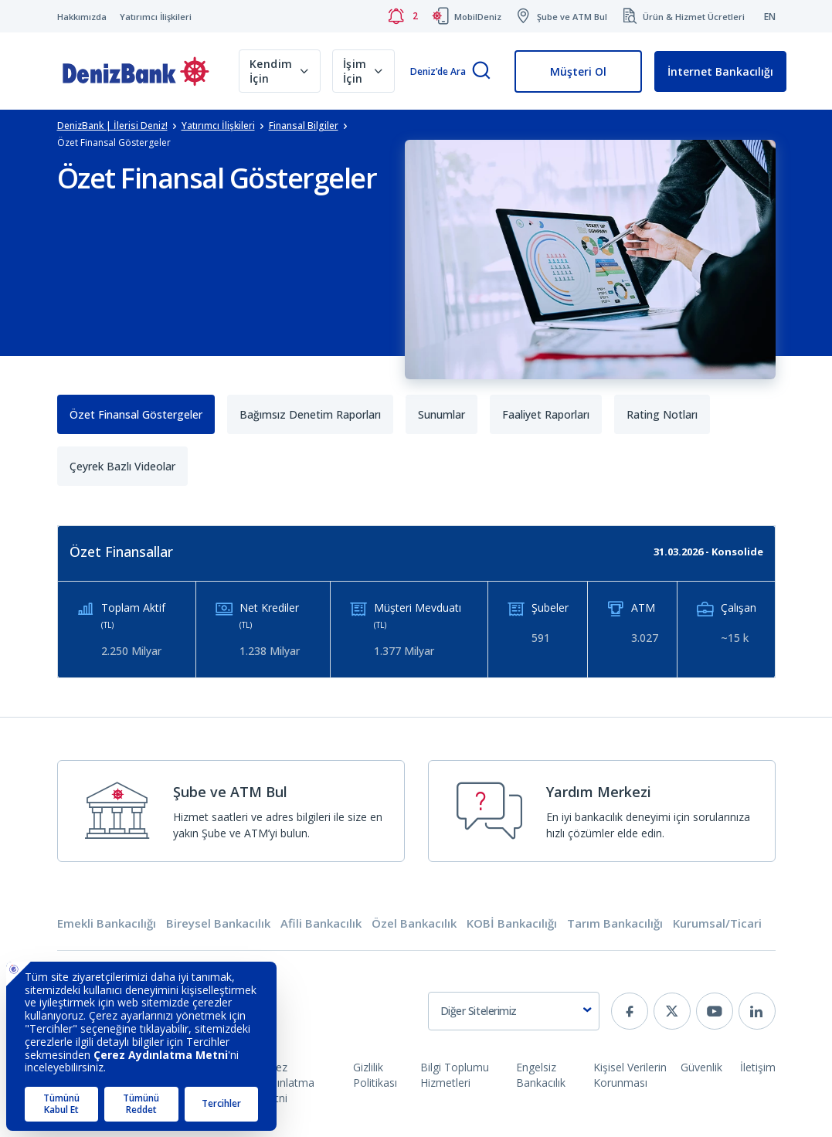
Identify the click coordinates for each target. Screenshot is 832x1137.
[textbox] (514, 1011)
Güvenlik (701, 1067)
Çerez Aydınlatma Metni (286, 1082)
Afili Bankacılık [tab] (321, 923)
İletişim (758, 1067)
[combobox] (513, 1011)
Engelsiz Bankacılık (540, 1075)
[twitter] (672, 1011)
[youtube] (714, 1011)
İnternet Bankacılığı (720, 71)
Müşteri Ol (578, 71)
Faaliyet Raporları (545, 414)
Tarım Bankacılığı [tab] (615, 923)
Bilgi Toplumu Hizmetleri (454, 1075)
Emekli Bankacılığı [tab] (106, 923)
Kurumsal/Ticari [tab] (717, 923)
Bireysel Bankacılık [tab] (218, 923)
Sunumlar (441, 414)
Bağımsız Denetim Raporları (310, 414)
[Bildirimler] (402, 16)
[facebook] (629, 1011)
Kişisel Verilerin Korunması (630, 1075)
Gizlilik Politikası (375, 1075)
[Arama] (481, 71)
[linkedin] (757, 1011)
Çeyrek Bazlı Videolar (122, 466)
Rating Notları (662, 414)
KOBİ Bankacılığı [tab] (512, 923)
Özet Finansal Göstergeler (136, 414)
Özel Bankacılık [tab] (414, 923)
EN (770, 16)
